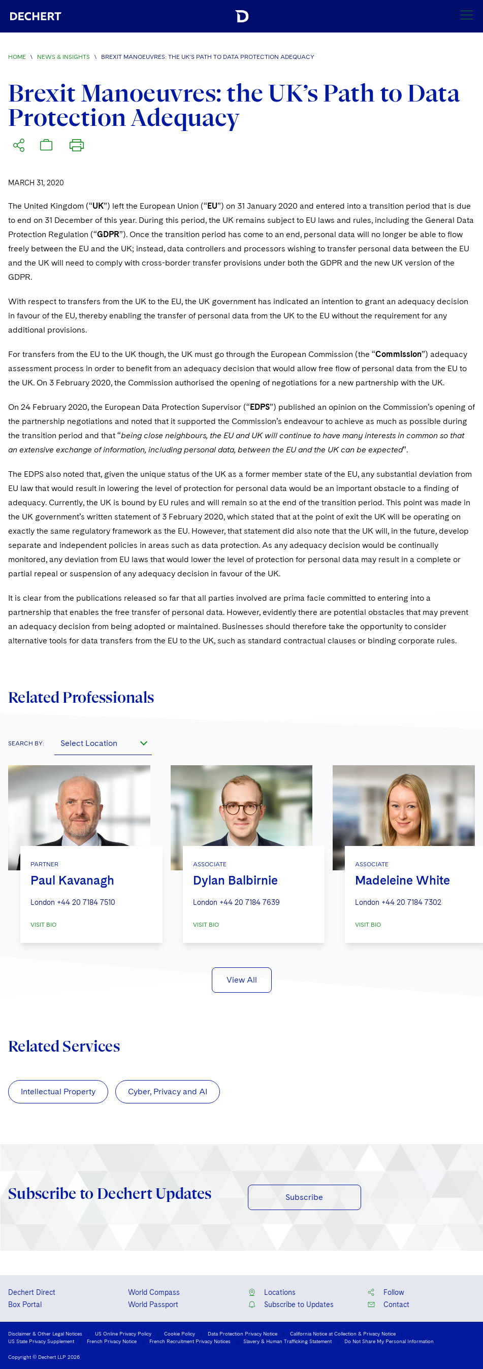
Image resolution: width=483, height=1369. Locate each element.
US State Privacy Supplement (41, 1341)
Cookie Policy (179, 1333)
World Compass (154, 1292)
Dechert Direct (31, 1292)
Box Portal (25, 1304)
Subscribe (304, 1197)
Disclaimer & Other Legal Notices (45, 1333)
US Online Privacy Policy (123, 1333)
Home (17, 56)
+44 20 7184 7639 (249, 902)
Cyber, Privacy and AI (167, 1091)
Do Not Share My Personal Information (389, 1341)
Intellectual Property (58, 1091)
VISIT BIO (43, 924)
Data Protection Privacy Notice (242, 1333)
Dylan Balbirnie (235, 880)
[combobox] (103, 743)
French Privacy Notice (112, 1341)
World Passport (153, 1304)
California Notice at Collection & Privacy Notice (343, 1333)
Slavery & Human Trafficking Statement (287, 1341)
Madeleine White (402, 880)
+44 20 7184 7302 (411, 902)
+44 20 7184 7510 (86, 902)
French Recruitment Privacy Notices (190, 1341)
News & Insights (63, 56)
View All (242, 980)
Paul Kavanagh (72, 880)
